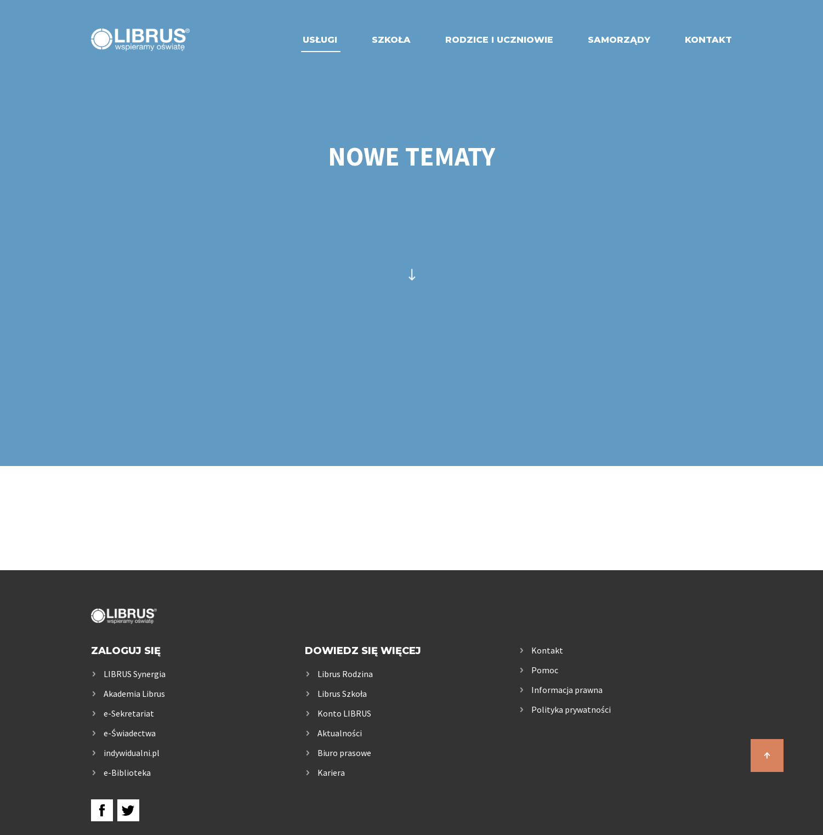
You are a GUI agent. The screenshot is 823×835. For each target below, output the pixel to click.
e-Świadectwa (130, 733)
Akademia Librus (134, 693)
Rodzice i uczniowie (499, 40)
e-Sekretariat (129, 713)
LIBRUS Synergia (135, 673)
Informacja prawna (567, 689)
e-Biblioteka (127, 772)
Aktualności (339, 733)
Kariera (331, 772)
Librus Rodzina (345, 673)
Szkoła (391, 40)
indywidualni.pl (132, 752)
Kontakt (708, 40)
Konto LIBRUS (344, 713)
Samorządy (619, 40)
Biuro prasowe (344, 752)
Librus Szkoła (342, 693)
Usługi (320, 40)
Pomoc (544, 670)
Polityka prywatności (571, 709)
